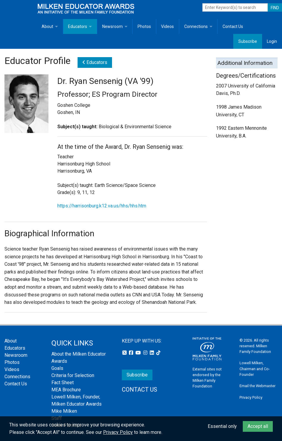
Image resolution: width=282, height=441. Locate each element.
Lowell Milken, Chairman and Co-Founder (255, 368)
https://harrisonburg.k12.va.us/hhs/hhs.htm (101, 206)
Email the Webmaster (257, 386)
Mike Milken (64, 411)
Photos (144, 26)
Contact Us (233, 26)
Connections (196, 26)
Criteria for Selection (72, 375)
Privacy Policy (251, 397)
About (47, 26)
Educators (77, 26)
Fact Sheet (62, 382)
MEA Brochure (66, 389)
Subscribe (247, 41)
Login (272, 41)
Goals (57, 368)
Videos (167, 26)
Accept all (258, 426)
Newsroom (112, 26)
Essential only (222, 426)
